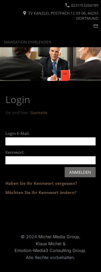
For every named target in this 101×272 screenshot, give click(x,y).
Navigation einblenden (27, 42)
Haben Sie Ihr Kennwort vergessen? (41, 183)
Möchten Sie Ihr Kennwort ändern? (40, 192)
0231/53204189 (81, 5)
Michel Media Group (58, 236)
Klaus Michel (49, 243)
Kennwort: (15, 152)
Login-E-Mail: (17, 133)
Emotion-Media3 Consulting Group (50, 250)
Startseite (38, 112)
